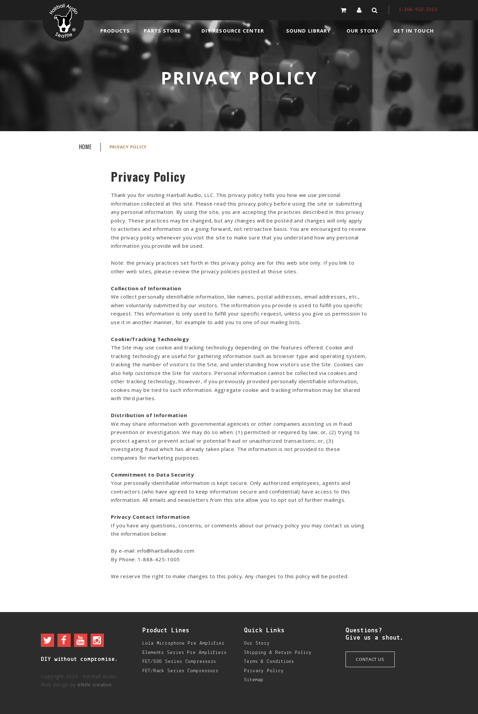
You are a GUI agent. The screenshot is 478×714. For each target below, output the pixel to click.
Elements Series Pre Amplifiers (184, 652)
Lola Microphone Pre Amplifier (183, 643)
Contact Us (370, 659)
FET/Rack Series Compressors (180, 671)
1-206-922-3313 (418, 9)
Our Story (362, 30)
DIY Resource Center (232, 30)
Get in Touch (413, 30)
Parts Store (162, 30)
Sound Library (308, 30)
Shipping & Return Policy (278, 652)
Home (85, 147)
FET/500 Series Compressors (179, 661)
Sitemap (254, 679)
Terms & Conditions (269, 661)
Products (115, 30)
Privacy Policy (264, 671)
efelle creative (95, 684)
